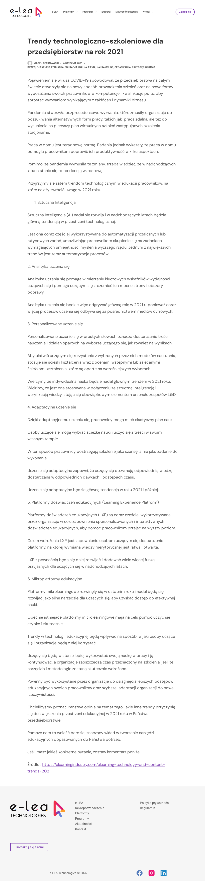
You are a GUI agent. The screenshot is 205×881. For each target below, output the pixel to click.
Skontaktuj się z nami (29, 847)
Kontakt (80, 829)
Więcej (149, 12)
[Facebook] (140, 873)
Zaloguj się (185, 11)
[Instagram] (152, 873)
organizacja (123, 67)
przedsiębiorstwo (143, 67)
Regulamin (147, 808)
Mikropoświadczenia (127, 11)
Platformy (71, 12)
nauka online (105, 67)
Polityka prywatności (154, 803)
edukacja (57, 67)
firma (91, 67)
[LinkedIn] (164, 873)
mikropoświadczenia (89, 808)
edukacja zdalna (76, 67)
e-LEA (55, 11)
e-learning (43, 67)
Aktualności (83, 824)
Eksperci (106, 11)
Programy (90, 12)
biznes (31, 67)
